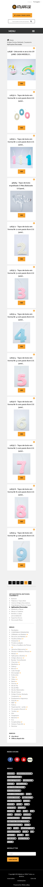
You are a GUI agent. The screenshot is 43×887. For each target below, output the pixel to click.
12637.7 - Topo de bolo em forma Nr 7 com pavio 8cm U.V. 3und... (21, 448)
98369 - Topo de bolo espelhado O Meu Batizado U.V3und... (21, 186)
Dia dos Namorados (17, 690)
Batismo (14, 598)
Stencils (15, 700)
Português (36, 2)
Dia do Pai (14, 685)
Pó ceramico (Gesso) (19, 709)
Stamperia (15, 641)
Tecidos (15, 711)
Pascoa (14, 683)
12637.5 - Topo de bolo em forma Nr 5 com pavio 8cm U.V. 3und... (21, 361)
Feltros (13, 705)
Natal (14, 681)
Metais (14, 653)
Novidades (14, 630)
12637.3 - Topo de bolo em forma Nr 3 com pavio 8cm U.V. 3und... (21, 273)
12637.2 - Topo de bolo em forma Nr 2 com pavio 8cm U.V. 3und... (21, 229)
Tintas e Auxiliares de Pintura (21, 646)
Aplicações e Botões (19, 656)
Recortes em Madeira (19, 636)
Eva (12, 720)
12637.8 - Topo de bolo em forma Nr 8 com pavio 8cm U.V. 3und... (21, 492)
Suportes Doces (16, 618)
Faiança (13, 666)
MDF (13, 703)
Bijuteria (15, 717)
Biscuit (14, 668)
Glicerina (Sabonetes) (19, 649)
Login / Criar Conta (22, 15)
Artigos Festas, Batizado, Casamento (19, 695)
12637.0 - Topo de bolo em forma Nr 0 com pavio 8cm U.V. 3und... (21, 98)
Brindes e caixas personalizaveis (16, 615)
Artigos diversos (17, 658)
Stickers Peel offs (18, 724)
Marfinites (15, 664)
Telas (14, 677)
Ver (21, 83)
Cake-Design (15, 671)
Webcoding (26, 885)
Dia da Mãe (15, 688)
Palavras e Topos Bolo (18, 601)
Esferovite (14, 675)
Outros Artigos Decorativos (20, 603)
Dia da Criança (16, 692)
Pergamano (15, 715)
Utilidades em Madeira (19, 634)
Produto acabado (17, 643)
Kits (12, 713)
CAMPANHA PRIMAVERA (20, 632)
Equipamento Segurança (19, 698)
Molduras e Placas (17, 609)
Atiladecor (20, 874)
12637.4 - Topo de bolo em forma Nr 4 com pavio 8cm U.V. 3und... (21, 317)
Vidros (14, 679)
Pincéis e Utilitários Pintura (21, 651)
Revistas (14, 726)
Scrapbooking (16, 722)
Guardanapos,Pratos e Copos (21, 605)
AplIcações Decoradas (19, 607)
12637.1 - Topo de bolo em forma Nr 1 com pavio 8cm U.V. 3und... (21, 142)
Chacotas (15, 662)
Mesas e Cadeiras (17, 611)
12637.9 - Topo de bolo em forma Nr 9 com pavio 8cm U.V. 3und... (21, 536)
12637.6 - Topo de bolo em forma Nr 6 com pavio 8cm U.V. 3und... (21, 404)
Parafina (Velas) (17, 639)
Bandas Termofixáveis (18, 660)
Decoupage (16, 673)
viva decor (15, 736)
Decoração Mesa (16, 620)
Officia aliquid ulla (17, 738)
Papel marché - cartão (19, 707)
